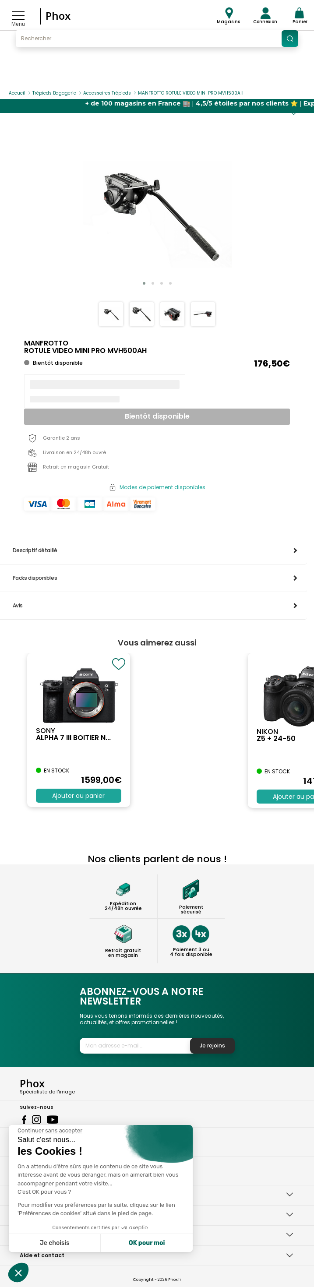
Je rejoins (212, 1045)
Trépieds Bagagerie (54, 93)
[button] (144, 283)
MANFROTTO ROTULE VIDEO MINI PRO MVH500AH (190, 93)
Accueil (17, 93)
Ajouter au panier (78, 795)
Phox (58, 15)
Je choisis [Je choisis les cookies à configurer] (55, 1243)
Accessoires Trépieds (107, 93)
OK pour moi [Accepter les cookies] (147, 1243)
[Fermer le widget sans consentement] (50, 1130)
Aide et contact (42, 1255)
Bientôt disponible (157, 416)
